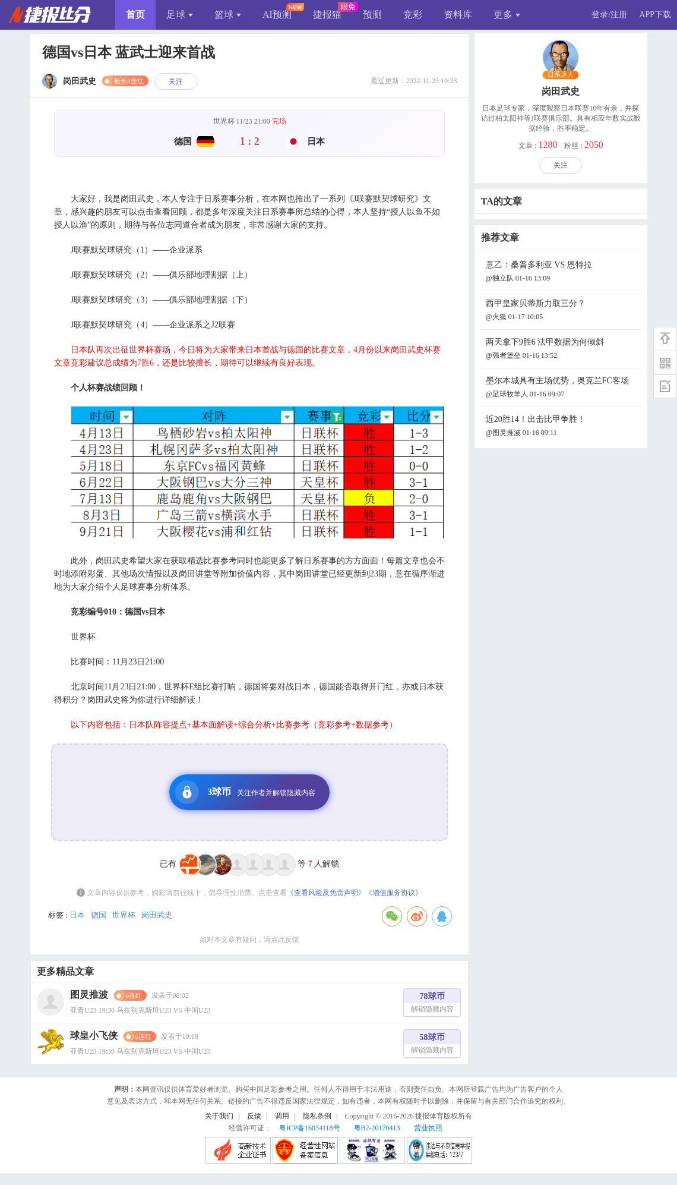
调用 (282, 1116)
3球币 (245, 792)
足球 (179, 15)
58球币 (432, 1045)
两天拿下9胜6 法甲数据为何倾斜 (562, 350)
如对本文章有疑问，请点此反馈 (249, 939)
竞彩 (412, 15)
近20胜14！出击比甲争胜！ (562, 427)
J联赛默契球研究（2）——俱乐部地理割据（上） (161, 274)
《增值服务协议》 (393, 892)
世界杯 (123, 914)
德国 (98, 914)
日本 (77, 914)
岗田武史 (156, 914)
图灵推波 (89, 994)
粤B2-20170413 (377, 1128)
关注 (176, 81)
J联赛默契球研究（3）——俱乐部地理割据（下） (161, 299)
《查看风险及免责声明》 (326, 892)
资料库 (458, 15)
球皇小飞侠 (94, 1035)
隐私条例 (317, 1116)
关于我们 (219, 1116)
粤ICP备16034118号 (309, 1128)
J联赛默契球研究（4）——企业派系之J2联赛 (153, 324)
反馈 (254, 1116)
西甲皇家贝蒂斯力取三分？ (562, 311)
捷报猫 (327, 15)
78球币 (432, 1004)
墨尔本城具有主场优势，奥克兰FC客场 (562, 388)
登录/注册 (609, 14)
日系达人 (561, 74)
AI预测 (277, 15)
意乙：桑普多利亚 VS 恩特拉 (562, 272)
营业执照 (428, 1128)
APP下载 (655, 14)
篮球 (227, 15)
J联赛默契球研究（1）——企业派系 (137, 249)
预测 (372, 15)
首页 (135, 15)
